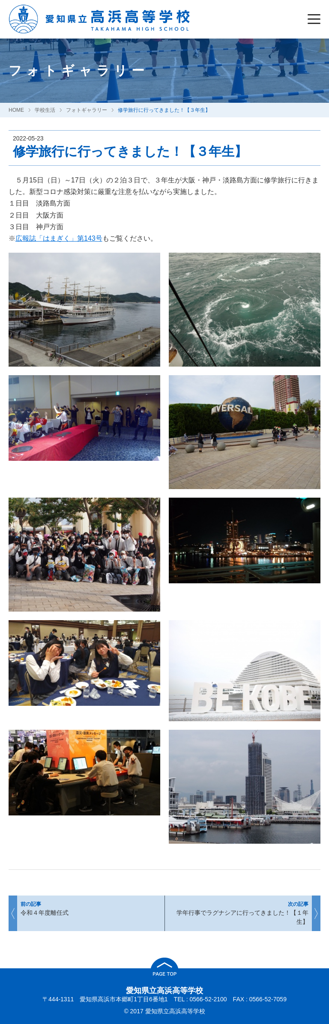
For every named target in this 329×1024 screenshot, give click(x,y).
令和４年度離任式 (85, 910)
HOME (16, 110)
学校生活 (45, 110)
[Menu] (316, 19)
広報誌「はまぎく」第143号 (58, 238)
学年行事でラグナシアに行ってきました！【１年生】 (243, 913)
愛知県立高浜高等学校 (164, 990)
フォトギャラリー (86, 110)
